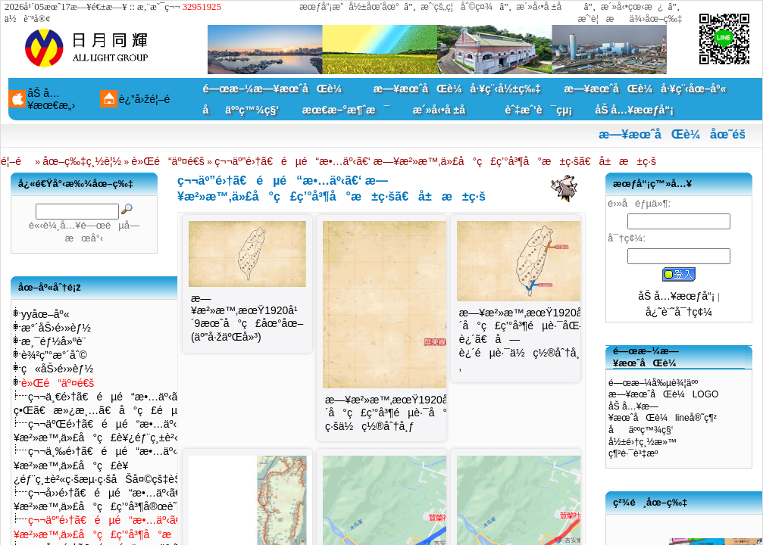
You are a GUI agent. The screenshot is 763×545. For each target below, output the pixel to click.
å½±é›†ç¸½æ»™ (642, 442)
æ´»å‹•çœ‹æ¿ (632, 7)
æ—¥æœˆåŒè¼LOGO (663, 394)
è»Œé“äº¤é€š (168, 161)
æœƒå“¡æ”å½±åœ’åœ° (349, 7)
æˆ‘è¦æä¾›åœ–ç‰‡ (630, 19)
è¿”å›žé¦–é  (150, 99)
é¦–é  (17, 161)
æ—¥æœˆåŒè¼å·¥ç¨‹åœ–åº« (645, 89)
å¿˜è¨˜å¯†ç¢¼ (679, 312)
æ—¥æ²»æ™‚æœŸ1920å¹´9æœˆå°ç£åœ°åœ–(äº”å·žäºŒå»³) (247, 317)
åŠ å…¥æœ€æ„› (51, 99)
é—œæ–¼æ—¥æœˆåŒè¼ (277, 89)
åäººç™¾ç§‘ (241, 110)
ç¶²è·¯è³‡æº (636, 453)
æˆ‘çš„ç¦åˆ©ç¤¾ (457, 7)
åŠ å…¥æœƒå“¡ (634, 110)
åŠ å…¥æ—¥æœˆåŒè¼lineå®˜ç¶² (662, 412)
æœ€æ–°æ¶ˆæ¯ (345, 110)
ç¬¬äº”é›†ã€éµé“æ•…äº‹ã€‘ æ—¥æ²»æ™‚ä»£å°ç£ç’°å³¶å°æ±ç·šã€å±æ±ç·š (435, 161)
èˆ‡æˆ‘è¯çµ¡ (538, 110)
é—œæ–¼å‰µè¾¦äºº (653, 383)
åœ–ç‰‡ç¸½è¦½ (81, 161)
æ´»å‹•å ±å (547, 7)
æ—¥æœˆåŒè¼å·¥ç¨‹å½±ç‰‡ (457, 89)
